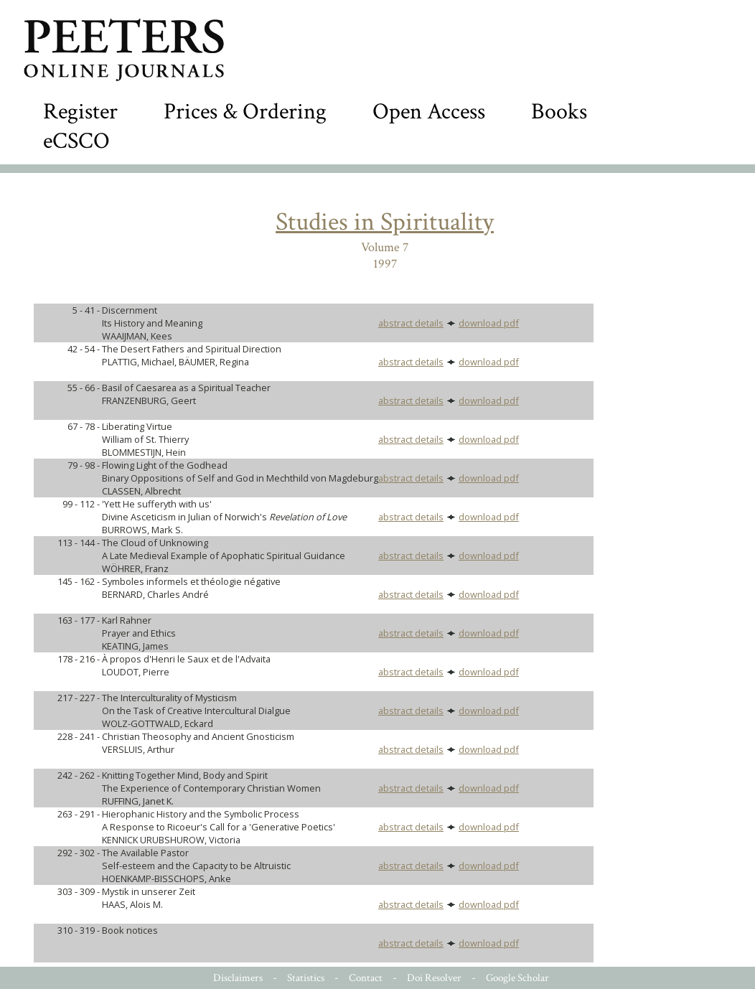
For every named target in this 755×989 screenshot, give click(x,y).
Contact (366, 978)
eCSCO (76, 141)
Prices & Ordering (245, 111)
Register (80, 111)
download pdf (489, 323)
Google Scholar (517, 978)
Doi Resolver (434, 978)
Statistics (305, 978)
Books (559, 111)
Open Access (428, 111)
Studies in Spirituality (385, 222)
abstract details (411, 323)
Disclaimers (238, 978)
